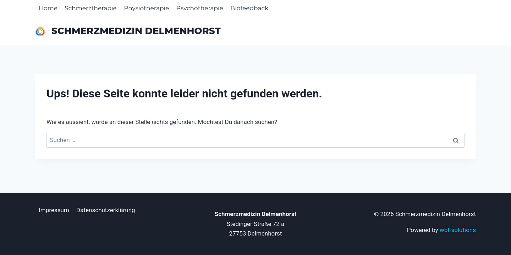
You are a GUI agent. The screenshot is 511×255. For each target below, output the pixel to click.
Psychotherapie (199, 8)
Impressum (54, 210)
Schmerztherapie (90, 8)
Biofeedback (249, 8)
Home (48, 8)
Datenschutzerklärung (105, 210)
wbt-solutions (458, 229)
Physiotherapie (146, 8)
